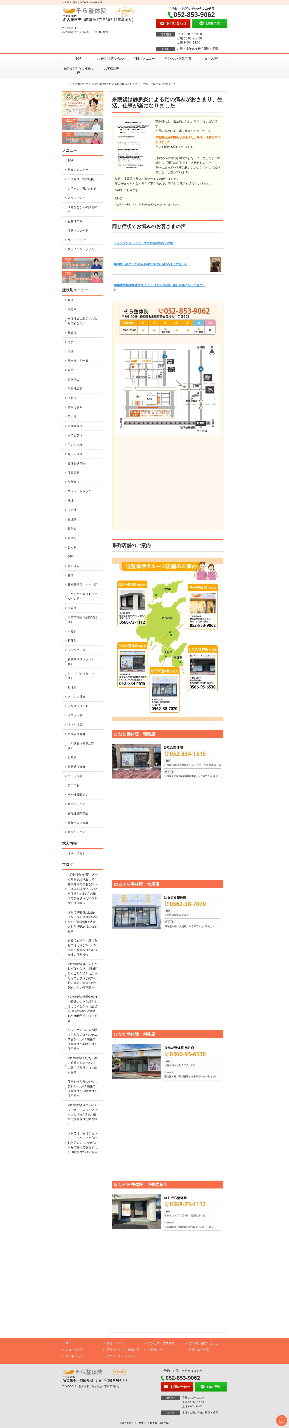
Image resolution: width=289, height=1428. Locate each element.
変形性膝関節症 (78, 813)
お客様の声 (111, 68)
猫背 (71, 370)
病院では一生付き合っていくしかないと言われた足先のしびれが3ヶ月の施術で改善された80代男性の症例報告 (83, 1143)
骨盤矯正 (73, 379)
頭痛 (71, 351)
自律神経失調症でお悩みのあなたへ (82, 321)
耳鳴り (72, 332)
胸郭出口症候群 (78, 822)
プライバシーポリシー (82, 249)
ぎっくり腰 (75, 454)
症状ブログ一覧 (78, 230)
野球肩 (72, 687)
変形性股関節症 (78, 794)
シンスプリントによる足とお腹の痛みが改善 (143, 243)
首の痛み (73, 566)
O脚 (70, 556)
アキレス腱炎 (76, 696)
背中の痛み (75, 407)
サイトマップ (76, 239)
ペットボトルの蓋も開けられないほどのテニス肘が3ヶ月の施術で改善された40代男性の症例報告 (83, 1039)
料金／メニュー (144, 58)
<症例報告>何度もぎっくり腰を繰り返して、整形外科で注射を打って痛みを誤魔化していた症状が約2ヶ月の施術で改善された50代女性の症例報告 (83, 889)
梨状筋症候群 (76, 766)
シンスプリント (78, 706)
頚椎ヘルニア (76, 804)
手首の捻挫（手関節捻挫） (82, 620)
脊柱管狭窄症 (76, 463)
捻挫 (71, 500)
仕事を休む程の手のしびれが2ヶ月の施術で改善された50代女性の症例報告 (83, 1088)
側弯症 (72, 608)
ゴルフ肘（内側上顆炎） (81, 746)
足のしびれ (75, 435)
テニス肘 (73, 785)
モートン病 (75, 776)
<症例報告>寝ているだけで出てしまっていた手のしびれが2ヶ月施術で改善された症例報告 (83, 1114)
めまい (72, 342)
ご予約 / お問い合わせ (111, 58)
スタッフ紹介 (210, 58)
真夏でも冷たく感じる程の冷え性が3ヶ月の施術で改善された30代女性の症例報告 (83, 947)
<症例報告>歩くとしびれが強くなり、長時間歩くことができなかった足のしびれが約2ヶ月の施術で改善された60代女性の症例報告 (83, 975)
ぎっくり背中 (76, 724)
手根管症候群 (76, 734)
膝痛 (71, 575)
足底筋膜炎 (75, 426)
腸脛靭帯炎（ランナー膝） (82, 662)
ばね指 (72, 398)
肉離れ (72, 631)
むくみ (72, 547)
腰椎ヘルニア (76, 832)
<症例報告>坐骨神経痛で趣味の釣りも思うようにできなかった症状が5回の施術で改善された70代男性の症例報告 (83, 1008)
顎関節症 (73, 481)
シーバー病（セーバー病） (82, 676)
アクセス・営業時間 (177, 58)
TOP (79, 58)
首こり (72, 416)
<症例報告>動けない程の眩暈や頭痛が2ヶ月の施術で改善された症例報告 (83, 1065)
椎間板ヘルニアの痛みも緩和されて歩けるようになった (151, 264)
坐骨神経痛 (75, 388)
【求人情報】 (76, 853)
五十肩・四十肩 (78, 360)
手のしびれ (75, 444)
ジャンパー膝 (76, 650)
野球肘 (72, 640)
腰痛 (71, 300)
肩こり (72, 309)
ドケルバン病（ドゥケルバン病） (82, 596)
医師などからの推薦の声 (78, 70)
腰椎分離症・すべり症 (82, 584)
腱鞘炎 (72, 528)
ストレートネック (79, 491)
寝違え (72, 537)
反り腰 (72, 757)
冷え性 (72, 509)
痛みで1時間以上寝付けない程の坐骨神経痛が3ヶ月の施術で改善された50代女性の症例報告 (83, 922)
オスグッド (75, 715)
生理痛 (72, 519)
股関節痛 (73, 472)
